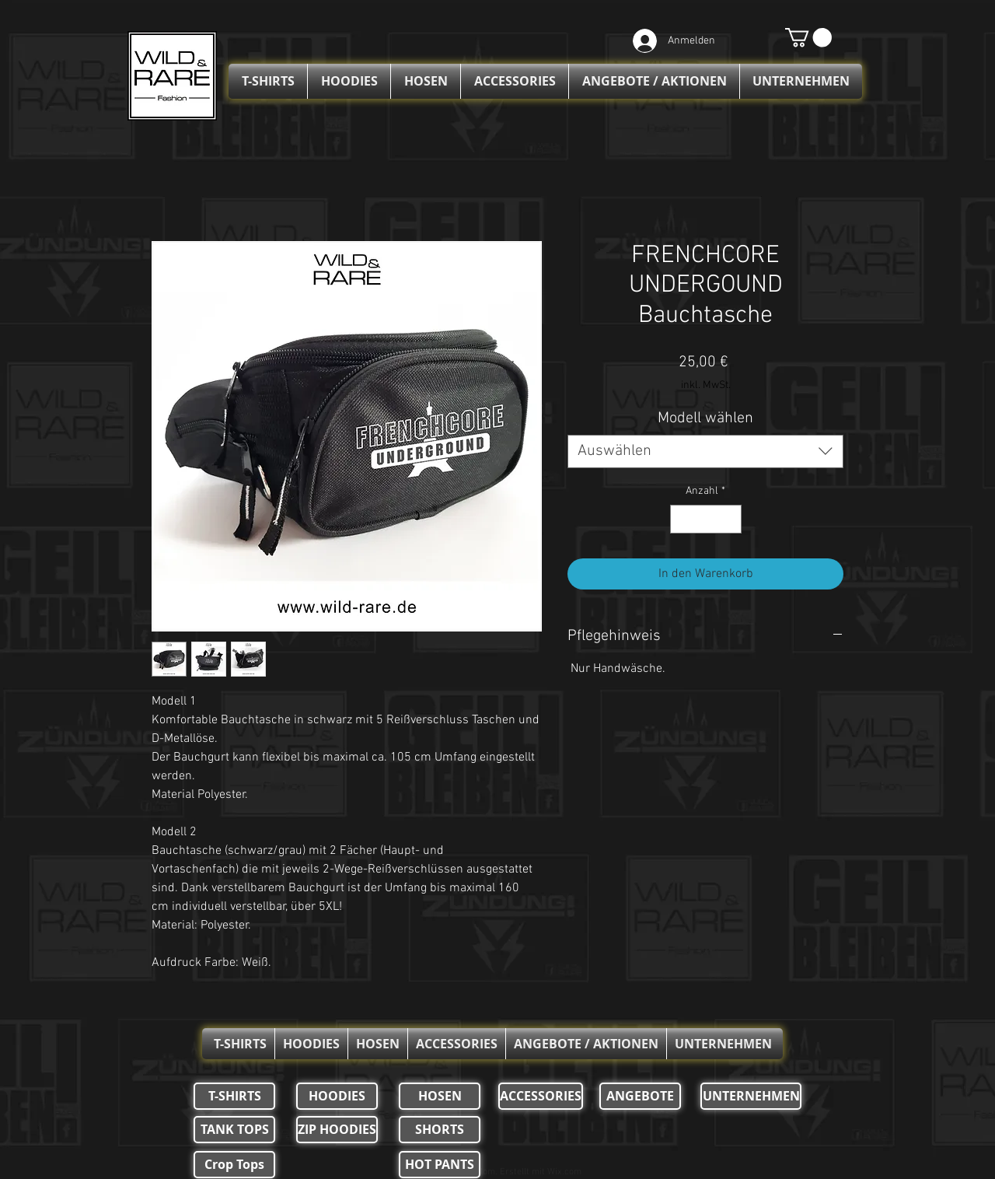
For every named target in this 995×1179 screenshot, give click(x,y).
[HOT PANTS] (439, 1164)
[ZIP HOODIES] (337, 1129)
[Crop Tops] (234, 1164)
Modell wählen (705, 418)
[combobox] (705, 451)
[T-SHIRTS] (234, 1096)
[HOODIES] (337, 1096)
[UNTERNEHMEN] (750, 1096)
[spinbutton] (706, 519)
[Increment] (729, 519)
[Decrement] (682, 519)
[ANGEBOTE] (640, 1096)
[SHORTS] (439, 1129)
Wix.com (564, 1172)
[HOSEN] (439, 1096)
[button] (808, 37)
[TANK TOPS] (234, 1129)
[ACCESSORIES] (540, 1096)
